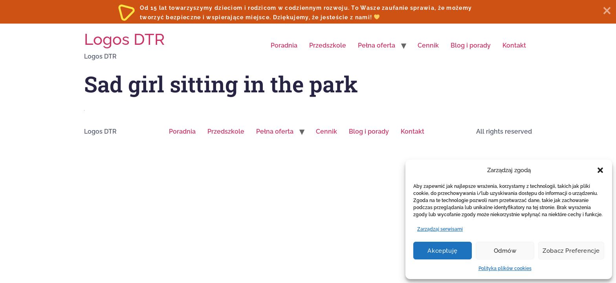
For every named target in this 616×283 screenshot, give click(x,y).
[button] (600, 170)
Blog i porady (471, 45)
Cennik (428, 45)
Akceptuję (442, 250)
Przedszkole (327, 45)
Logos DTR (124, 39)
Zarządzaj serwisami (440, 229)
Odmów (505, 250)
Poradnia (284, 45)
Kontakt (514, 45)
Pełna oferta (376, 45)
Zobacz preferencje (571, 250)
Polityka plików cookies (505, 268)
